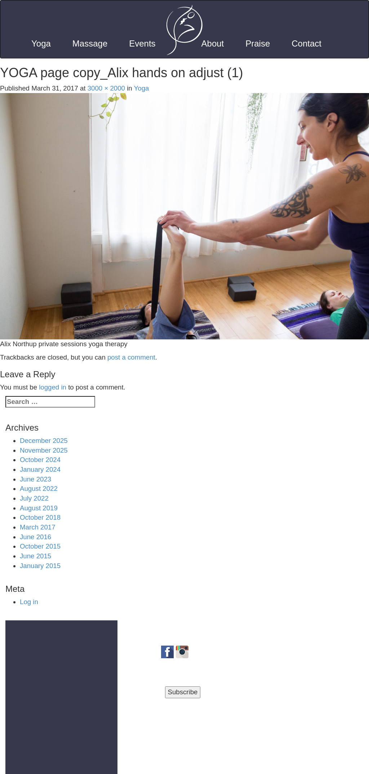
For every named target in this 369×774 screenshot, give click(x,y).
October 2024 (40, 459)
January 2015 (40, 565)
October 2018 (40, 517)
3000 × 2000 (106, 88)
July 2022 (34, 498)
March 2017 (37, 527)
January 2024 (40, 469)
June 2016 (35, 537)
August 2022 (39, 488)
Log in (29, 602)
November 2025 (44, 450)
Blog (220, 765)
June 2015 (35, 556)
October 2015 (40, 546)
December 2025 (44, 440)
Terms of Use (189, 765)
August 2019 (39, 508)
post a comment (131, 357)
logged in (52, 387)
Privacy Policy (143, 765)
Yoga (141, 88)
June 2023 (35, 479)
